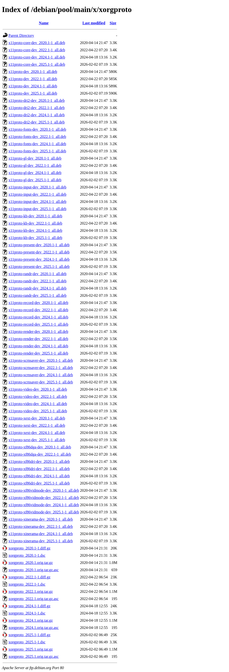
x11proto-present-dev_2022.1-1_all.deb (39, 252)
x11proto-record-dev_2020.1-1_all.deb (38, 303)
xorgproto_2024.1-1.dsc (26, 613)
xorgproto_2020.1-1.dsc (26, 555)
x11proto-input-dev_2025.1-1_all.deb (37, 209)
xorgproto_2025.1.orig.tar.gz (30, 649)
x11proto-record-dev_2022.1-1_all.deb (38, 310)
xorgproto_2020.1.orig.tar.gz (30, 563)
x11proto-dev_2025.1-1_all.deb (32, 93)
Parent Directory (21, 35)
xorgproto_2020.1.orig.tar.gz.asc (33, 570)
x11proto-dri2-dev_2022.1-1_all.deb (36, 108)
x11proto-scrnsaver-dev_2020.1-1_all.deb (40, 360)
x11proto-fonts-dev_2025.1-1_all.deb (37, 151)
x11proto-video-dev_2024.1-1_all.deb (37, 404)
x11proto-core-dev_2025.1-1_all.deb (36, 64)
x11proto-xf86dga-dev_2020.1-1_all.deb (39, 447)
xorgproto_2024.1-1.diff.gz (29, 606)
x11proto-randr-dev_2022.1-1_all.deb (37, 281)
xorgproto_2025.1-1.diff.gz (29, 635)
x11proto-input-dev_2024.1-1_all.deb (37, 202)
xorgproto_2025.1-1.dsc (26, 642)
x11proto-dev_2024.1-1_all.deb (32, 86)
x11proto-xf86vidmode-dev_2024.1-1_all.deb (43, 505)
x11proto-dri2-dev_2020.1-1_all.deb (36, 100)
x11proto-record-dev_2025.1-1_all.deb (38, 324)
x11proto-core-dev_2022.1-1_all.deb (36, 50)
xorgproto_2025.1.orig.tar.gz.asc (33, 656)
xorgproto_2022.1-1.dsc (26, 584)
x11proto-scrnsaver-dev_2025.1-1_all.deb (40, 382)
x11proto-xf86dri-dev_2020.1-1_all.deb (39, 461)
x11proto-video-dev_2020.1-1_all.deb (37, 389)
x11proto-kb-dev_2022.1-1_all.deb (35, 223)
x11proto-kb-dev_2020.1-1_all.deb (35, 216)
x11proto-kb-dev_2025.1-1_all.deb (35, 238)
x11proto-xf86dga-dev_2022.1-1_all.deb (39, 454)
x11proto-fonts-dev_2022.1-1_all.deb (37, 137)
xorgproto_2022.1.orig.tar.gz (30, 591)
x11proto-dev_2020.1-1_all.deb (32, 72)
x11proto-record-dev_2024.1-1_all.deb (38, 317)
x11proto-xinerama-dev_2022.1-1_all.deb (40, 526)
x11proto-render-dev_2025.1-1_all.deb (38, 353)
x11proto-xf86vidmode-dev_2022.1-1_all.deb (43, 498)
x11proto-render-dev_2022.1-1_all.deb (38, 339)
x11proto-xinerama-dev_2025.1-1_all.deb (40, 541)
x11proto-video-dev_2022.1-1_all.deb (37, 396)
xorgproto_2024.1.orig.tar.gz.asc (33, 628)
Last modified (93, 23)
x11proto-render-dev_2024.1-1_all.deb (38, 346)
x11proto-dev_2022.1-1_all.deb (32, 79)
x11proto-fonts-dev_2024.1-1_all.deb (37, 144)
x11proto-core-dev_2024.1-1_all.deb (36, 57)
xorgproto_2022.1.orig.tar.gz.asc (33, 599)
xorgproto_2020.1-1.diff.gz (29, 548)
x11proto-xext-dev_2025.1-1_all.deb (36, 440)
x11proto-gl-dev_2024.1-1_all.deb (34, 173)
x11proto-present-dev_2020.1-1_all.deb (39, 245)
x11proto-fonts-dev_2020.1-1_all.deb (37, 129)
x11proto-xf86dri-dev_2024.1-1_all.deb (39, 476)
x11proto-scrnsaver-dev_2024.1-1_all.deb (40, 375)
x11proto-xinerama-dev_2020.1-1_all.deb (40, 519)
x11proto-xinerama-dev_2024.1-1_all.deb (40, 534)
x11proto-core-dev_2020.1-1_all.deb (36, 43)
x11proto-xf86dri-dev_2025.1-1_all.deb (39, 483)
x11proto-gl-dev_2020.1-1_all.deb (34, 158)
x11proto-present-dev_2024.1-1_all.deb (39, 259)
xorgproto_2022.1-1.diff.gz (29, 577)
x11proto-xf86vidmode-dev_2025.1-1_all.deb (43, 512)
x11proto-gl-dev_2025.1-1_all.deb (34, 180)
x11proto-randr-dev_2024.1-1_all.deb (37, 288)
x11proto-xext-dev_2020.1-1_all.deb (36, 418)
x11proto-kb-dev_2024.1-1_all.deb (35, 230)
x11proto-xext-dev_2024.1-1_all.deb (36, 433)
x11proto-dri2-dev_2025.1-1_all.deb (36, 122)
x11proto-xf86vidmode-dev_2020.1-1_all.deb (43, 490)
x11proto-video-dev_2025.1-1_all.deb (37, 411)
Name (43, 23)
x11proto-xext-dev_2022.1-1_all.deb (36, 425)
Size (113, 23)
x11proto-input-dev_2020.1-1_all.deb (37, 187)
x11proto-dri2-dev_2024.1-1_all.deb (36, 115)
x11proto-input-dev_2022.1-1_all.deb (37, 194)
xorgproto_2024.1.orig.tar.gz (30, 620)
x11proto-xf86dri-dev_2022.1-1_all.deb (39, 469)
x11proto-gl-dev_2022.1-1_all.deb (34, 165)
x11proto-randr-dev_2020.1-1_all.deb (37, 274)
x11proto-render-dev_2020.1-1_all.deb (38, 332)
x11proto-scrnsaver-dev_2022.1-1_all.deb (40, 368)
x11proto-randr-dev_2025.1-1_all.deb (37, 295)
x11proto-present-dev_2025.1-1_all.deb (39, 267)
